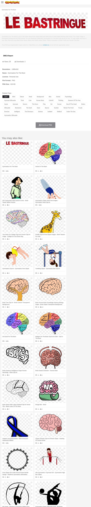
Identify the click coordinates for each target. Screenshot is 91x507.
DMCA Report (8, 56)
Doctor (38, 489)
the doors (35, 104)
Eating (72, 495)
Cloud (83, 484)
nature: (4, 484)
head (30, 96)
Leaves (19, 484)
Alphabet (83, 492)
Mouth (73, 489)
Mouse (81, 486)
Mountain (70, 484)
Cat (24, 486)
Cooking (82, 495)
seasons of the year (74, 100)
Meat (37, 495)
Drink (23, 495)
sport (5, 96)
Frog (57, 486)
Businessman (32, 489)
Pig (85, 486)
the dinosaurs (29, 111)
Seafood (48, 495)
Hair (59, 489)
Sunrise (65, 484)
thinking (60, 100)
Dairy (14, 495)
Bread (77, 495)
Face (78, 489)
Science (69, 492)
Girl (62, 489)
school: (4, 492)
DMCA (28, 503)
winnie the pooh (69, 108)
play (44, 104)
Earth (32, 484)
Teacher (15, 492)
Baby (13, 489)
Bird (16, 486)
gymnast (15, 104)
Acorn (9, 484)
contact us (46, 45)
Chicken (28, 486)
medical (59, 111)
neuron (25, 104)
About (3, 503)
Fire (36, 484)
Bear (12, 486)
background (40, 96)
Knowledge (58, 492)
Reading (31, 492)
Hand (86, 489)
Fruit (33, 495)
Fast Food (28, 495)
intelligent (17, 111)
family (21, 489)
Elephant (49, 486)
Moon (60, 484)
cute (30, 100)
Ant (9, 486)
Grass (49, 484)
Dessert (19, 495)
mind (13, 96)
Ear (43, 489)
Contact (22, 503)
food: (4, 495)
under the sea (70, 111)
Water (75, 484)
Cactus (24, 484)
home (55, 489)
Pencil (36, 492)
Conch (28, 484)
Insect (67, 486)
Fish (53, 486)
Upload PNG (35, 503)
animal (58, 96)
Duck (40, 486)
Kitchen (59, 495)
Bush (79, 484)
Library (64, 492)
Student (10, 492)
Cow (33, 486)
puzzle (80, 108)
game (6, 104)
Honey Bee (62, 486)
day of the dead (71, 104)
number (56, 108)
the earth (29, 108)
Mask (9, 489)
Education (41, 492)
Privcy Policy (15, 503)
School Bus (48, 492)
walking (51, 489)
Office (78, 492)
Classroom (25, 492)
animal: (4, 486)
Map (53, 492)
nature (22, 96)
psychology (68, 96)
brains (83, 104)
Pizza (68, 495)
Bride (17, 489)
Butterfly (20, 486)
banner (47, 108)
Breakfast (9, 495)
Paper (73, 492)
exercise (6, 111)
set (51, 104)
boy (66, 489)
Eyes (46, 489)
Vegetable (53, 495)
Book (19, 492)
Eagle (44, 486)
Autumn (14, 484)
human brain (40, 100)
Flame (40, 484)
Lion (72, 486)
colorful (51, 100)
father (69, 489)
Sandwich (42, 495)
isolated (50, 111)
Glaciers (45, 484)
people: (4, 489)
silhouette (7, 108)
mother (26, 489)
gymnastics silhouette (10, 115)
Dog (36, 486)
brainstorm (18, 108)
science (40, 111)
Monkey (76, 486)
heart (38, 108)
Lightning (55, 484)
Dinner (64, 495)
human (59, 104)
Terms (8, 503)
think (22, 100)
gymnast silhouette (10, 100)
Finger (82, 489)
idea (50, 96)
